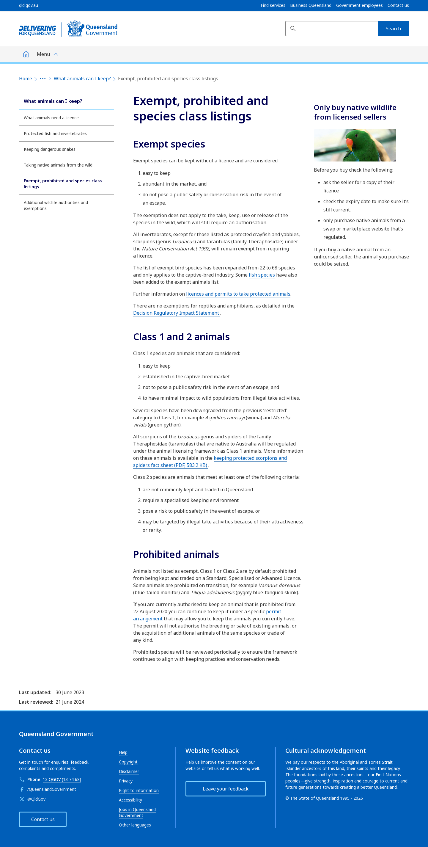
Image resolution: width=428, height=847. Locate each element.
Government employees (359, 5)
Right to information (139, 790)
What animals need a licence (51, 117)
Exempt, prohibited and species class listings (63, 183)
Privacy (126, 781)
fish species (262, 275)
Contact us (398, 5)
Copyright (128, 762)
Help (123, 752)
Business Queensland (310, 5)
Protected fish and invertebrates (55, 133)
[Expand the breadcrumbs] (43, 78)
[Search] (393, 28)
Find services (273, 5)
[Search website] (331, 28)
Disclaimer (129, 771)
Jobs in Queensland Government (137, 812)
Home (25, 78)
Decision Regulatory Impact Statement (176, 313)
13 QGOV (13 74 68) (62, 779)
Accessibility (130, 800)
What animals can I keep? (82, 78)
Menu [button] (43, 54)
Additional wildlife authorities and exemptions (56, 205)
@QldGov (36, 799)
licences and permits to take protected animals (238, 294)
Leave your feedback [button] (225, 788)
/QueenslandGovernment (51, 789)
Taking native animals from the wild (58, 165)
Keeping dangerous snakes (49, 149)
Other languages (135, 825)
